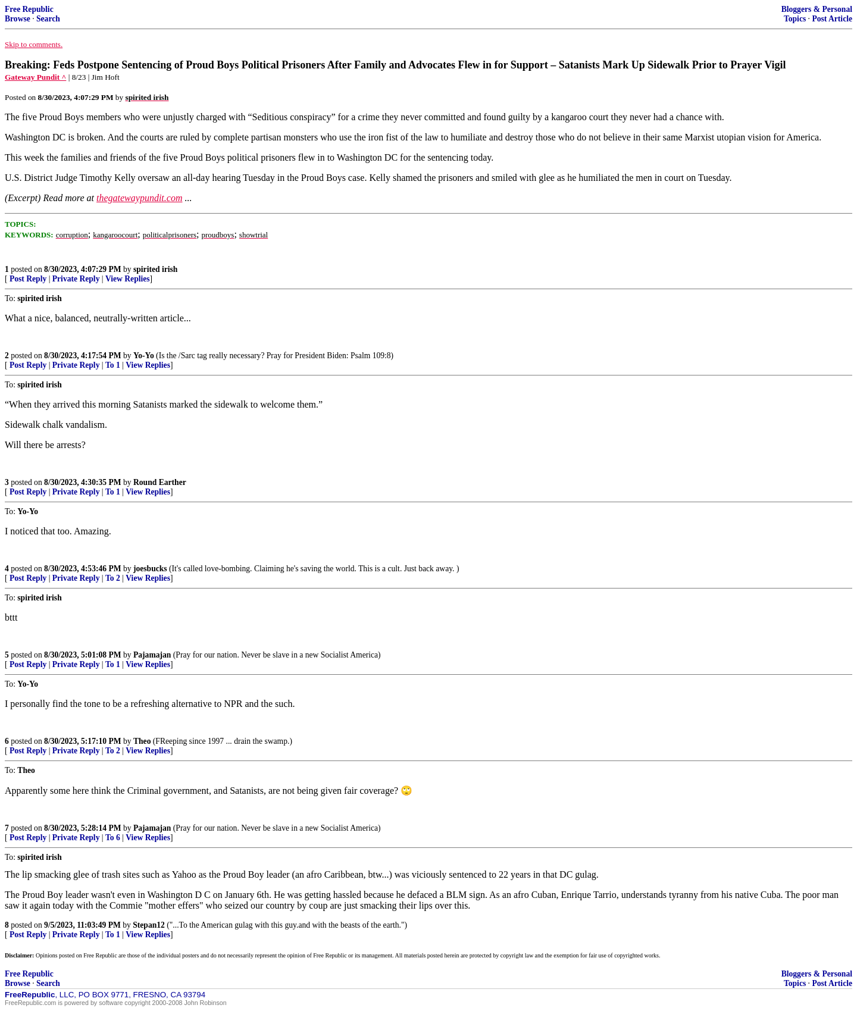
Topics (795, 18)
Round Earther (159, 482)
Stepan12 (149, 925)
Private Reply (76, 278)
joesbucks (150, 568)
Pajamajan (152, 654)
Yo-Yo (143, 355)
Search (48, 18)
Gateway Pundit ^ (35, 77)
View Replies (127, 278)
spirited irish (155, 269)
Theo (142, 741)
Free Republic (29, 9)
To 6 (112, 837)
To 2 (112, 578)
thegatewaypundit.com (139, 198)
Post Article (832, 18)
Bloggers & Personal (816, 9)
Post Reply (28, 278)
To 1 (112, 365)
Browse (17, 18)
